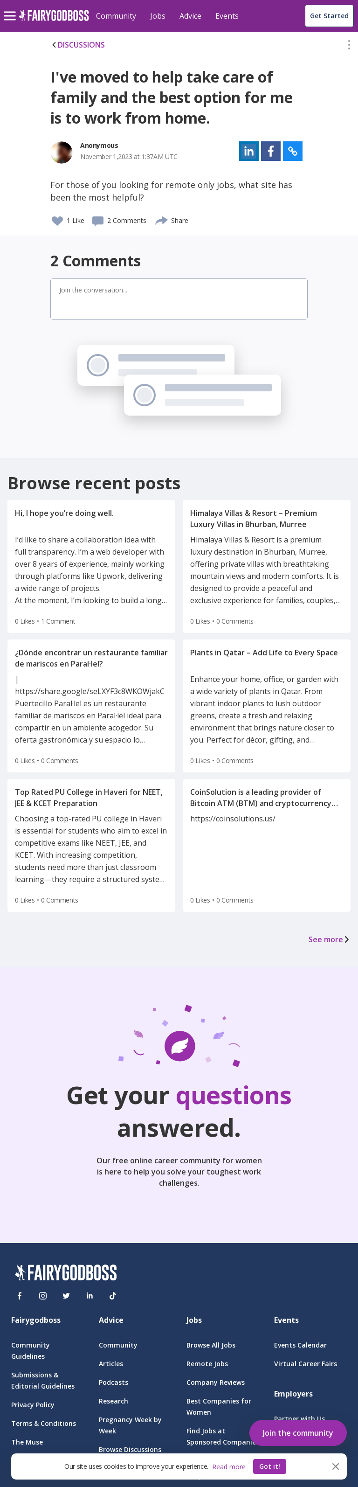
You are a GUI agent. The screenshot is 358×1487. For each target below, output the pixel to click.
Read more (229, 1466)
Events (227, 16)
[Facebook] (19, 1295)
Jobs (157, 16)
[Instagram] (43, 1295)
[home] (54, 21)
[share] (162, 219)
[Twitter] (66, 1295)
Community (116, 16)
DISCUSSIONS (77, 44)
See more (330, 939)
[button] (349, 47)
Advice (190, 16)
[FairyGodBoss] (66, 1274)
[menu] (11, 8)
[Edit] (349, 46)
